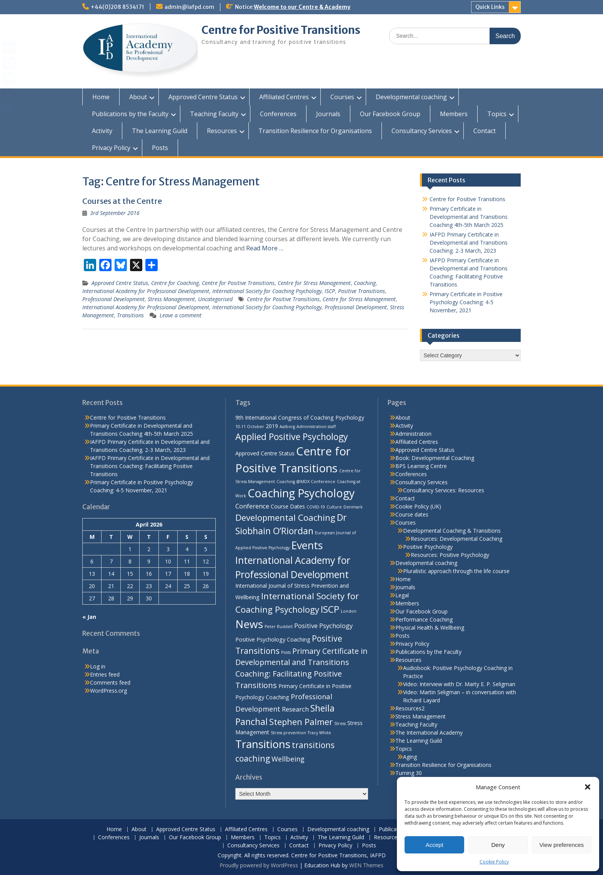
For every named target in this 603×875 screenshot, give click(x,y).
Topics (496, 114)
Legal (402, 595)
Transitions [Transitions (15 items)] (262, 744)
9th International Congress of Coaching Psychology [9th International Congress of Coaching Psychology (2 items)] (299, 417)
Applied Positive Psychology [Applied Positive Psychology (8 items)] (291, 436)
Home (101, 97)
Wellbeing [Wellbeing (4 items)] (288, 758)
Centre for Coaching (175, 283)
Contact (484, 131)
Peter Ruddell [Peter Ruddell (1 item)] (279, 626)
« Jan (89, 616)
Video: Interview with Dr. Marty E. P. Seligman (459, 684)
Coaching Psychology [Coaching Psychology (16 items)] (301, 493)
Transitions (130, 315)
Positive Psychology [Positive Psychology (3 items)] (323, 625)
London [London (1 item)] (348, 611)
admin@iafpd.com (189, 6)
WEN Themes (366, 865)
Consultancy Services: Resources (443, 490)
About (138, 97)
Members (454, 114)
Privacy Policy (111, 147)
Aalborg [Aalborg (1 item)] (287, 426)
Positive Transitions (361, 291)
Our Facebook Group (390, 114)
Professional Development (113, 299)
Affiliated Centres (284, 97)
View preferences (562, 845)
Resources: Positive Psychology (450, 554)
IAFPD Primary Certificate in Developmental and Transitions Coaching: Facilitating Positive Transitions (150, 466)
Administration (413, 433)
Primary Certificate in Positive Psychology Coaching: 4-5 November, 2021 (466, 302)
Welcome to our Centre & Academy (302, 6)
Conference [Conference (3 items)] (252, 506)
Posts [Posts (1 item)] (286, 652)
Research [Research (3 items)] (295, 709)
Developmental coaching (411, 97)
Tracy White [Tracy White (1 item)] (319, 732)
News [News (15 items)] (249, 624)
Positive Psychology (428, 546)
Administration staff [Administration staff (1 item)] (316, 426)
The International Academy (429, 732)
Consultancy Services (421, 131)
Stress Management (171, 299)
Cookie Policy (494, 861)
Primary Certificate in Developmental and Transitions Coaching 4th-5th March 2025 (469, 216)
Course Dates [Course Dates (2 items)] (288, 506)
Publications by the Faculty (130, 114)
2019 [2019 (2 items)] (272, 426)
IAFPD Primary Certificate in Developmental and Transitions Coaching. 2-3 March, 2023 (469, 242)
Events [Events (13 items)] (307, 545)
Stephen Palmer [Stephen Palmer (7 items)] (301, 721)
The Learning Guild (159, 131)
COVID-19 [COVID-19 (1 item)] (315, 507)
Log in (97, 666)
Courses (342, 97)
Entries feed (105, 674)
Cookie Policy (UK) (418, 506)
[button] (587, 787)
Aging (410, 756)
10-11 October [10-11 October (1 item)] (249, 426)
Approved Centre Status (203, 97)
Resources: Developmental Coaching (456, 538)
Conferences (278, 114)
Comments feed (110, 682)
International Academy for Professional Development (145, 291)
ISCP (330, 291)
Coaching (365, 283)
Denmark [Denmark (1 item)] (353, 507)
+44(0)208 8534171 (117, 6)
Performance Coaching (424, 619)
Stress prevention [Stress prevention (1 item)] (288, 732)
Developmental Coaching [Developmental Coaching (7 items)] (285, 517)
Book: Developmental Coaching (434, 458)
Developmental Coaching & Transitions (452, 530)
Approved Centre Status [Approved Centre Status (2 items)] (265, 453)
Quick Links (490, 6)
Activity (102, 131)
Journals (328, 114)
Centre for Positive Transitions (281, 30)
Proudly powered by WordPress (259, 865)
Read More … (264, 248)
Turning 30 (408, 773)
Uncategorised (215, 299)
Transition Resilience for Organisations (315, 131)
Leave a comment (181, 315)
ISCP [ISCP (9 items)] (330, 609)
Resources (222, 131)
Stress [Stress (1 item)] (340, 723)
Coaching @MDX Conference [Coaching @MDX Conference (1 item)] (306, 481)
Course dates (411, 514)
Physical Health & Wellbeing (429, 627)
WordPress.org (108, 690)
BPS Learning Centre (421, 466)
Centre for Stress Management (314, 283)
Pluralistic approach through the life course (456, 571)
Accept (434, 845)
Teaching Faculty (214, 114)
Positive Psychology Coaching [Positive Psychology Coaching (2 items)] (272, 639)
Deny (498, 845)
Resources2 (410, 708)
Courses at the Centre (122, 201)
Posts (160, 147)
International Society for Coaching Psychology (266, 291)
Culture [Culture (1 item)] (334, 507)
